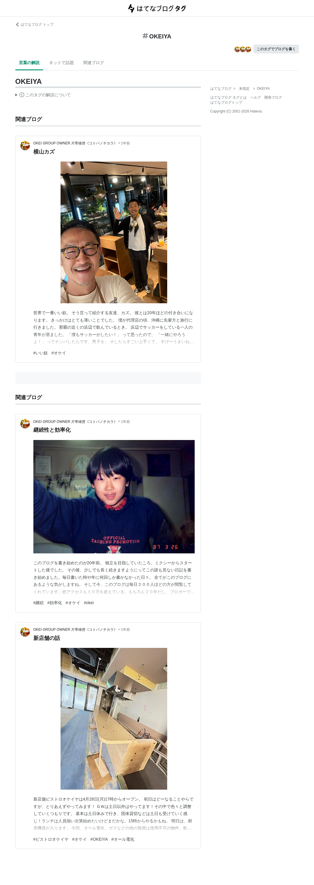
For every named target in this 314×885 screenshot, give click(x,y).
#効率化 (54, 602)
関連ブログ (93, 62)
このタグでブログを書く (276, 49)
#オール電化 (122, 839)
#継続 (38, 602)
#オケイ (58, 353)
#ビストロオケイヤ (51, 839)
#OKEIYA (99, 839)
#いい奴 (40, 353)
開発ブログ (273, 97)
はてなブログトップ (226, 102)
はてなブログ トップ (34, 24)
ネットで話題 (61, 62)
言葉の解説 (29, 62)
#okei (89, 602)
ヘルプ (255, 97)
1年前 (125, 143)
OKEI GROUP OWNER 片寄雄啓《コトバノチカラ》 (75, 143)
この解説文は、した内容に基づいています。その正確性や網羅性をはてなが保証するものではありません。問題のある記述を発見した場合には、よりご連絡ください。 (43, 96)
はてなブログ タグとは (228, 97)
